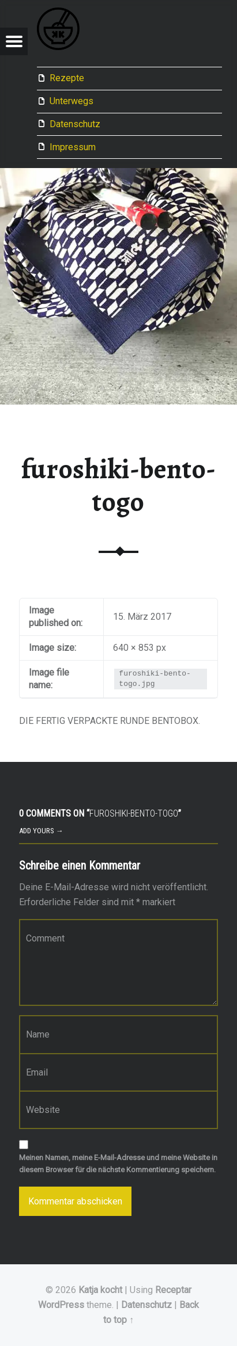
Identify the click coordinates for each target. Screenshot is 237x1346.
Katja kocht (100, 1289)
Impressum (73, 147)
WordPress (61, 1304)
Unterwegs (71, 101)
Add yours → (41, 830)
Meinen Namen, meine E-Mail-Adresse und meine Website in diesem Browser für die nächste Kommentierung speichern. (118, 1163)
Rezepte (67, 78)
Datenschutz (75, 124)
